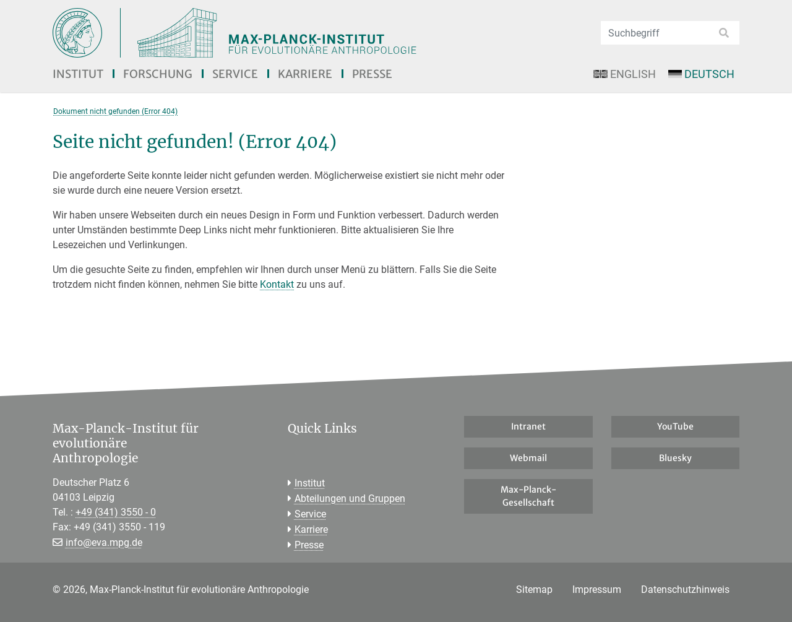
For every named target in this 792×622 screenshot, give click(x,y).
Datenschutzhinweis (685, 589)
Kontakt (277, 284)
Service (235, 74)
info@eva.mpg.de (104, 542)
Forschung (157, 74)
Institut (78, 74)
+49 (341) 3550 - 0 (115, 512)
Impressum (596, 589)
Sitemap (534, 589)
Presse (372, 74)
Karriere (305, 74)
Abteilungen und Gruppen (350, 498)
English (624, 73)
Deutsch (701, 73)
